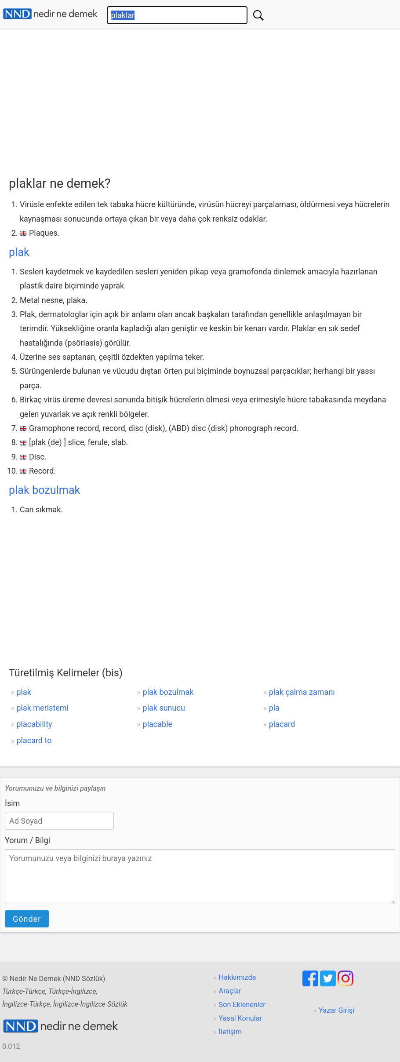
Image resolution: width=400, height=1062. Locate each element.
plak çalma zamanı (302, 692)
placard (282, 724)
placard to (33, 740)
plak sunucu (164, 707)
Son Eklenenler (242, 1004)
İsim (12, 803)
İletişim (230, 1032)
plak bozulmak (44, 490)
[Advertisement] (204, 99)
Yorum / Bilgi (27, 840)
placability (34, 724)
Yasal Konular (240, 1018)
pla (274, 707)
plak (19, 252)
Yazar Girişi (336, 1010)
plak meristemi (42, 707)
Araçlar (230, 991)
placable (158, 724)
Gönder (27, 918)
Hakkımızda (237, 977)
